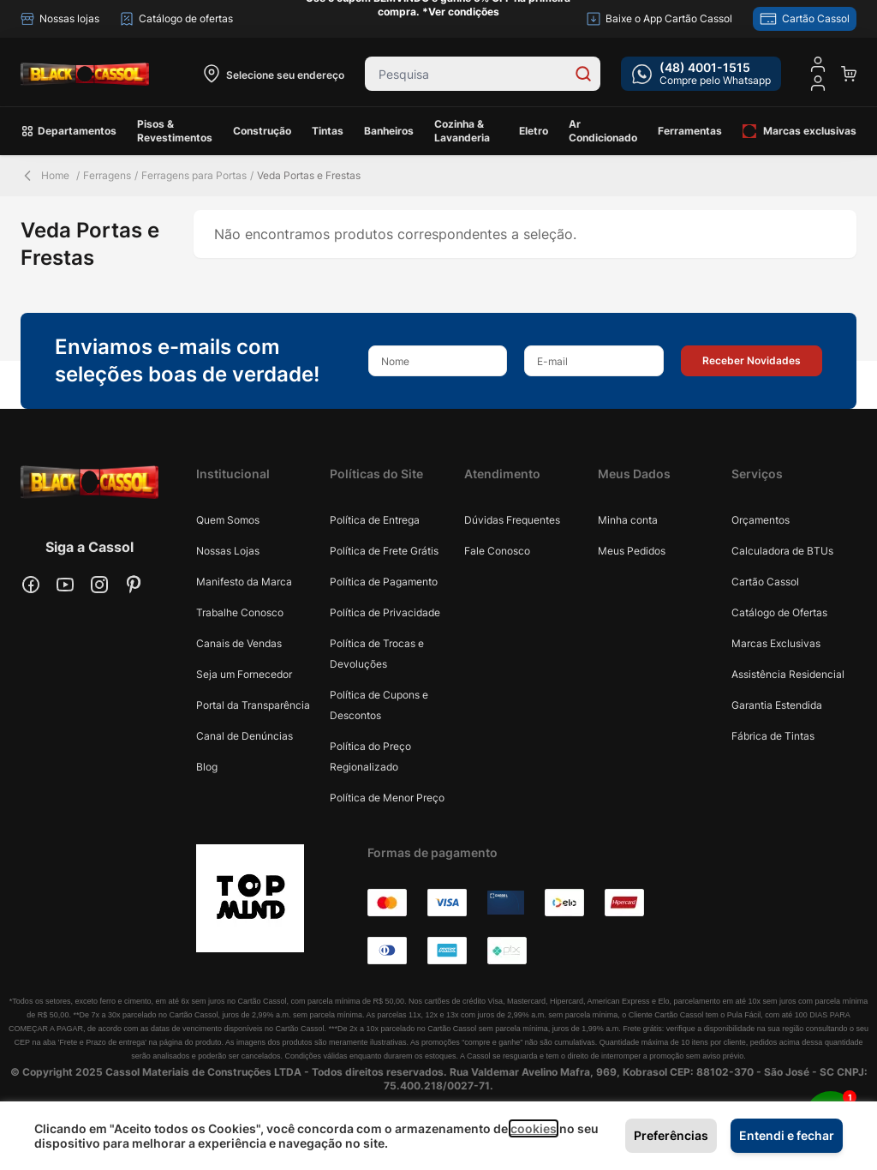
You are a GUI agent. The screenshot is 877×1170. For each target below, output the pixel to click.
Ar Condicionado (603, 130)
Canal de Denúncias (244, 735)
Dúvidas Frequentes (512, 519)
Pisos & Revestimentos (174, 130)
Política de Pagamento (384, 581)
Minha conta (628, 519)
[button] (751, 360)
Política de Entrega (375, 519)
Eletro (533, 130)
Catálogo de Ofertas (779, 612)
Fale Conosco (497, 550)
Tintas (327, 130)
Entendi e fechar (786, 1135)
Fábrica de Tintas (772, 735)
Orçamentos (760, 519)
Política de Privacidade (385, 612)
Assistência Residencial (787, 674)
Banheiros (389, 130)
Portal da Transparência (253, 705)
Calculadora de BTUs (782, 550)
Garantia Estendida (776, 705)
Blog (207, 766)
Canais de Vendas (239, 643)
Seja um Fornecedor (244, 674)
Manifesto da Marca (244, 581)
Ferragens (107, 175)
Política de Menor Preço (387, 797)
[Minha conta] (817, 64)
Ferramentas (690, 130)
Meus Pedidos (631, 550)
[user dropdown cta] (817, 83)
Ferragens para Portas (194, 175)
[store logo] (85, 73)
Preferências (671, 1135)
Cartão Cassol (765, 581)
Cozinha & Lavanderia (462, 130)
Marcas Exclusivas (775, 643)
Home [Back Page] (45, 176)
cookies (533, 1128)
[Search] (583, 74)
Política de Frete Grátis (384, 550)
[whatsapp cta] (701, 74)
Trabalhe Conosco (239, 612)
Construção (262, 130)
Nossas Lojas (228, 550)
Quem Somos (228, 519)
